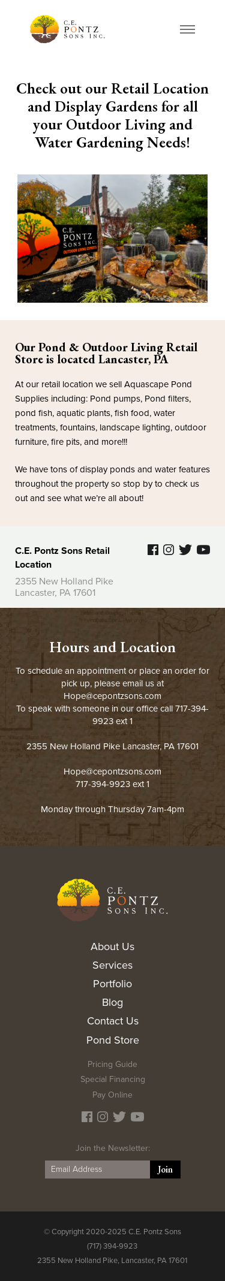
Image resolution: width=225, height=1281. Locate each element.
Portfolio (112, 983)
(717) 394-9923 (112, 1246)
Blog (112, 1002)
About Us (112, 946)
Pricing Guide (112, 1064)
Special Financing (112, 1079)
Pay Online (112, 1095)
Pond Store (112, 1040)
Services (112, 965)
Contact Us (113, 1020)
